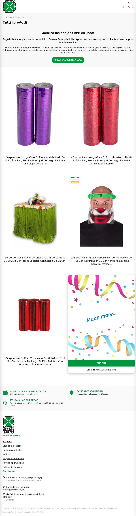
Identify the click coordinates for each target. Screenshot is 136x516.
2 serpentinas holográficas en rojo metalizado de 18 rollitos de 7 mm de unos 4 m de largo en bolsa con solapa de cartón (101, 160)
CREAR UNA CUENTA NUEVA (68, 60)
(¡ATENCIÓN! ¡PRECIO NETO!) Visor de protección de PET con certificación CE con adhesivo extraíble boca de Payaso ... (101, 260)
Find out (101, 363)
